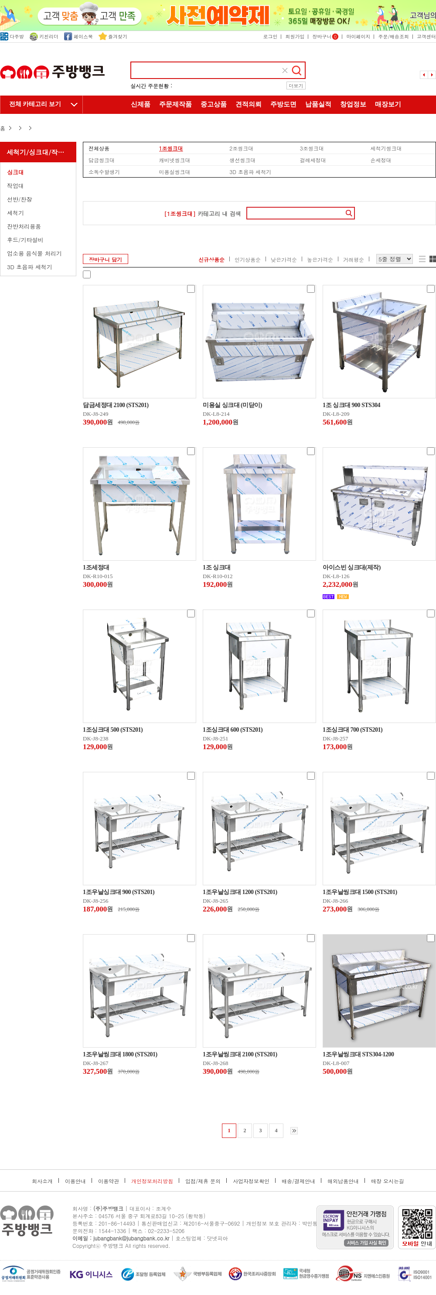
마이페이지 (358, 36)
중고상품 (214, 104)
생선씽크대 (242, 159)
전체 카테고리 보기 (35, 104)
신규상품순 (211, 259)
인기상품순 (248, 259)
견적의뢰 (248, 104)
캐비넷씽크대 (175, 159)
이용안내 (75, 1181)
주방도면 (283, 104)
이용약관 (108, 1181)
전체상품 (99, 148)
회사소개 (42, 1181)
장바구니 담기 (105, 259)
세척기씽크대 (386, 148)
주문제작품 (175, 104)
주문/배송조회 (393, 36)
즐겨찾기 (113, 36)
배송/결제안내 (298, 1181)
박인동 (310, 1223)
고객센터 (426, 36)
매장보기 (388, 104)
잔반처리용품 (24, 226)
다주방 (12, 36)
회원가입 (294, 36)
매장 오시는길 (387, 1181)
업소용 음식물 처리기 (34, 253)
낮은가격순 (284, 259)
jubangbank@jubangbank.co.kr (131, 1238)
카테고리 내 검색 (202, 213)
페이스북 (78, 36)
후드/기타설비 (25, 240)
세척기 (15, 213)
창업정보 (353, 104)
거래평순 (353, 259)
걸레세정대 (313, 159)
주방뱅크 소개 (218, 123)
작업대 (15, 186)
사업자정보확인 (251, 1181)
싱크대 (15, 172)
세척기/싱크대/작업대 (39, 152)
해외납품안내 (343, 1181)
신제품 (140, 104)
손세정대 (380, 159)
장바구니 (325, 36)
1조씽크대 (171, 148)
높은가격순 (320, 259)
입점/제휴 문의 (203, 1181)
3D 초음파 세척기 (29, 267)
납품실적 (318, 104)
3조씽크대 (312, 148)
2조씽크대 (241, 148)
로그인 (270, 36)
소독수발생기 (104, 171)
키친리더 (44, 36)
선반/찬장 (19, 199)
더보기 (296, 85)
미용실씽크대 (175, 171)
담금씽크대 (102, 159)
